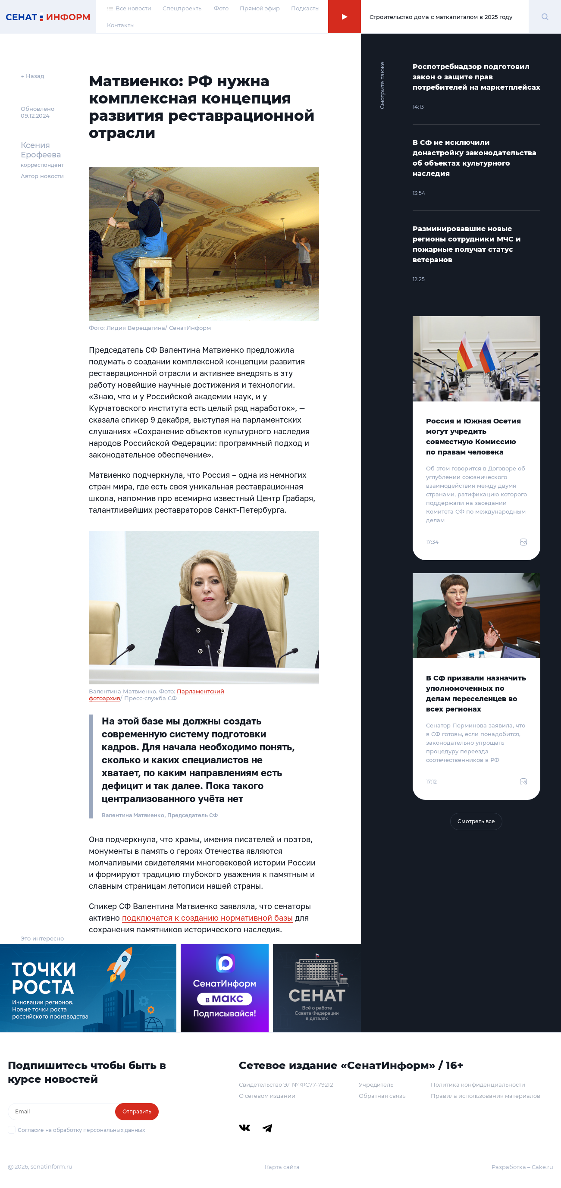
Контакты (121, 25)
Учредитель (376, 1084)
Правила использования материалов (485, 1095)
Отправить (136, 1111)
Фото (221, 8)
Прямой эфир (260, 8)
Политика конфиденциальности (478, 1084)
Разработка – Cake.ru (522, 1166)
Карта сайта (282, 1166)
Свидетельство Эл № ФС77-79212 (286, 1084)
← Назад (32, 75)
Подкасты (305, 8)
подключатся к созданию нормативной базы (207, 917)
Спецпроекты (183, 8)
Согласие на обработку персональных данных (81, 1130)
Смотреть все (476, 821)
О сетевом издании (267, 1095)
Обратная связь (382, 1095)
